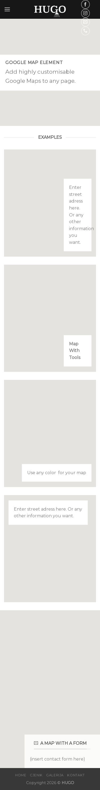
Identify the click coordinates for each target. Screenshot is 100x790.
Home (20, 775)
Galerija (55, 775)
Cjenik (36, 775)
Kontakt (76, 775)
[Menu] (7, 9)
